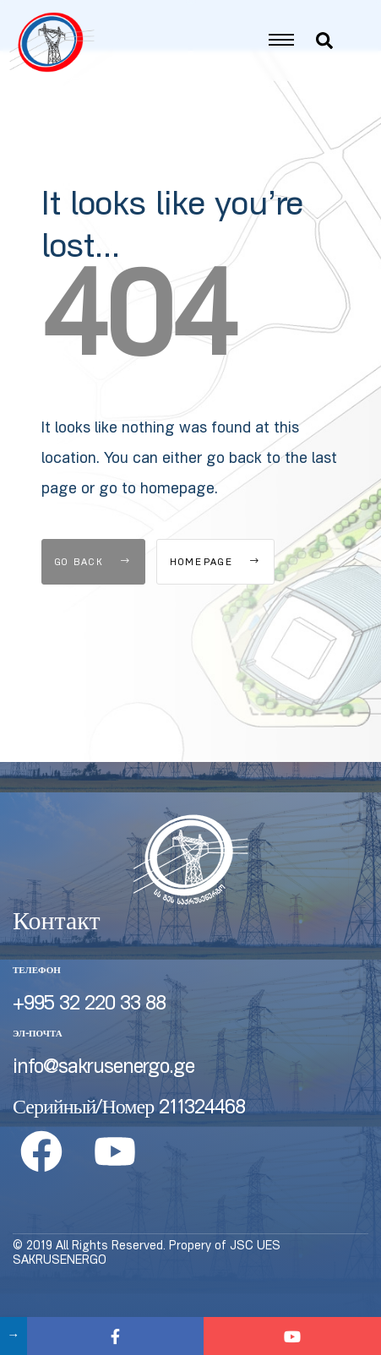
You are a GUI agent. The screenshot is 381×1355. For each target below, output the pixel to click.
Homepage (215, 593)
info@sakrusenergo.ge (103, 1099)
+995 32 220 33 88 (89, 1036)
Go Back (93, 593)
